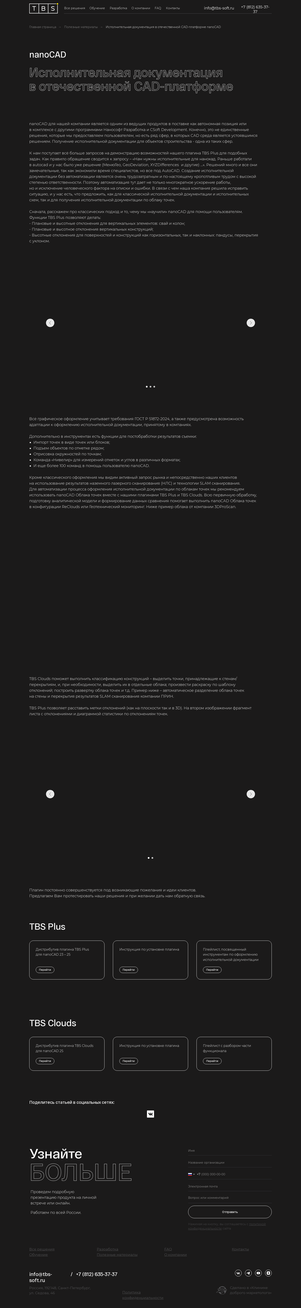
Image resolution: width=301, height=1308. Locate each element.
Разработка (118, 8)
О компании (140, 8)
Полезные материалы (81, 27)
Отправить (230, 1212)
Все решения (74, 8)
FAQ (158, 8)
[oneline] (230, 1162)
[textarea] (230, 1198)
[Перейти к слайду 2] (150, 387)
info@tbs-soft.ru (219, 8)
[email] (230, 1186)
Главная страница (42, 27)
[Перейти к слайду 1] (147, 387)
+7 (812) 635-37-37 (255, 9)
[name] (230, 1150)
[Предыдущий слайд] (50, 323)
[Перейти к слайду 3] (154, 387)
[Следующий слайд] (251, 323)
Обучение (97, 8)
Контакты (173, 8)
